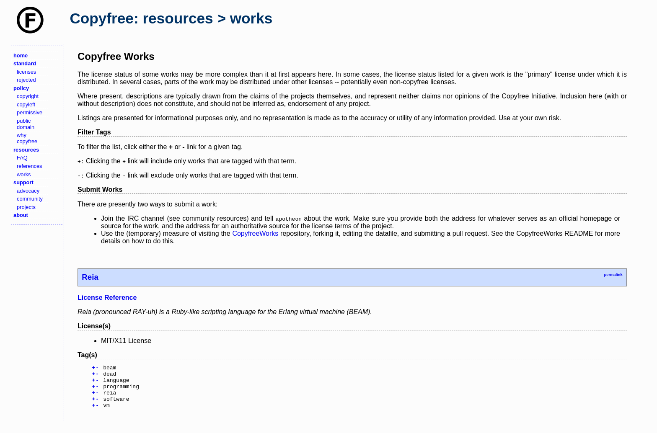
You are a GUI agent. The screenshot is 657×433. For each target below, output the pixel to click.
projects (26, 207)
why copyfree (27, 138)
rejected (26, 80)
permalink (613, 275)
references (29, 166)
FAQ (22, 158)
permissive (29, 112)
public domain (25, 124)
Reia (90, 277)
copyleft (26, 104)
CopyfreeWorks (255, 233)
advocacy (28, 191)
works (24, 174)
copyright (28, 96)
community (30, 199)
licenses (26, 72)
